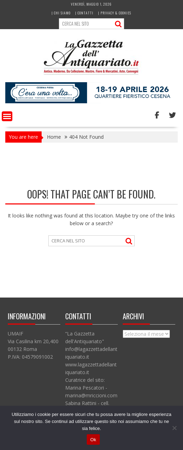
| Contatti (84, 12)
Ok (93, 439)
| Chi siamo (61, 12)
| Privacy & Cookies (114, 12)
